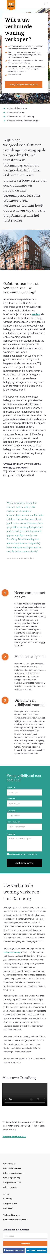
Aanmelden (25, 1243)
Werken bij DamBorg (11, 1178)
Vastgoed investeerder (12, 1182)
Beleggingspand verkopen (13, 1173)
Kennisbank (8, 1208)
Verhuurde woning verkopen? (15, 1219)
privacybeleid (32, 854)
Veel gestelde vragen (11, 1215)
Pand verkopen (9, 1163)
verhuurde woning (11, 952)
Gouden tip (7, 1199)
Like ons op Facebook (15, 1250)
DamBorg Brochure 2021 (14, 1136)
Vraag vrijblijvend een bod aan (24, 84)
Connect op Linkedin (37, 1250)
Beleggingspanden (10, 1187)
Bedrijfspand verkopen (12, 1168)
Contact (6, 1194)
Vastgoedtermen (10, 1203)
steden (36, 314)
